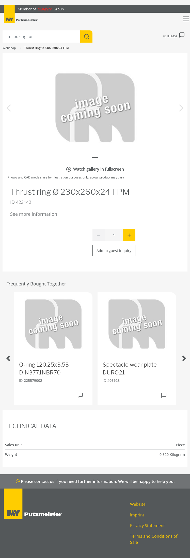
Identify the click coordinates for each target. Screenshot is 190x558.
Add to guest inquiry (114, 250)
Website (138, 504)
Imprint (137, 515)
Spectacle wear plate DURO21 (130, 368)
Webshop (9, 48)
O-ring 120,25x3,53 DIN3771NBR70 (44, 368)
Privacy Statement (147, 525)
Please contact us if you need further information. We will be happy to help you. (95, 481)
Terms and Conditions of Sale (153, 539)
